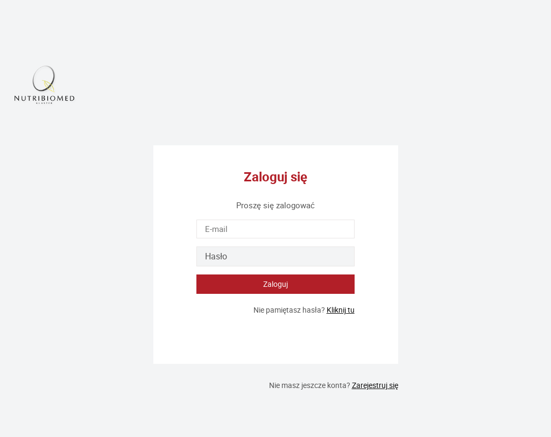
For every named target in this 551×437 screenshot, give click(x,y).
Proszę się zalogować (275, 205)
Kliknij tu (341, 310)
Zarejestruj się (375, 385)
